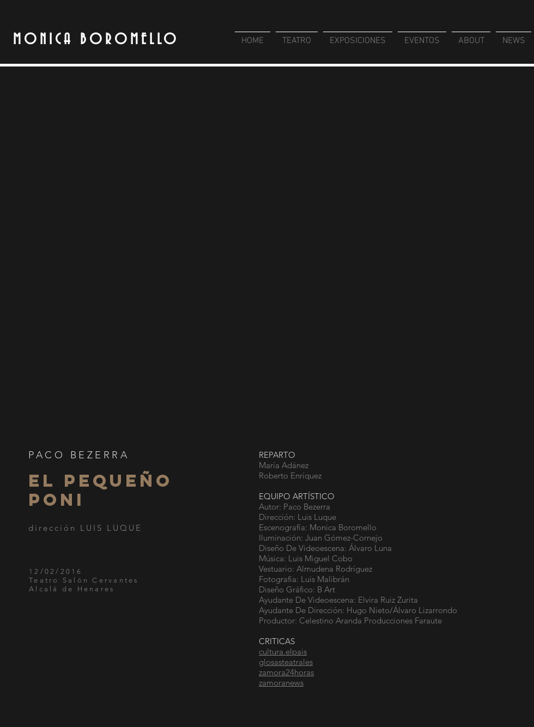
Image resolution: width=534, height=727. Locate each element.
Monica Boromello (343, 527)
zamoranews (281, 682)
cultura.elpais (283, 651)
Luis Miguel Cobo (320, 558)
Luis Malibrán (325, 579)
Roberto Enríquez (290, 475)
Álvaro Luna (370, 548)
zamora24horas (286, 672)
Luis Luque (317, 517)
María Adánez (283, 465)
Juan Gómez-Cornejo (344, 537)
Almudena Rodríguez (334, 569)
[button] (267, 254)
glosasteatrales (286, 662)
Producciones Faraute (403, 620)
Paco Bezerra (306, 506)
